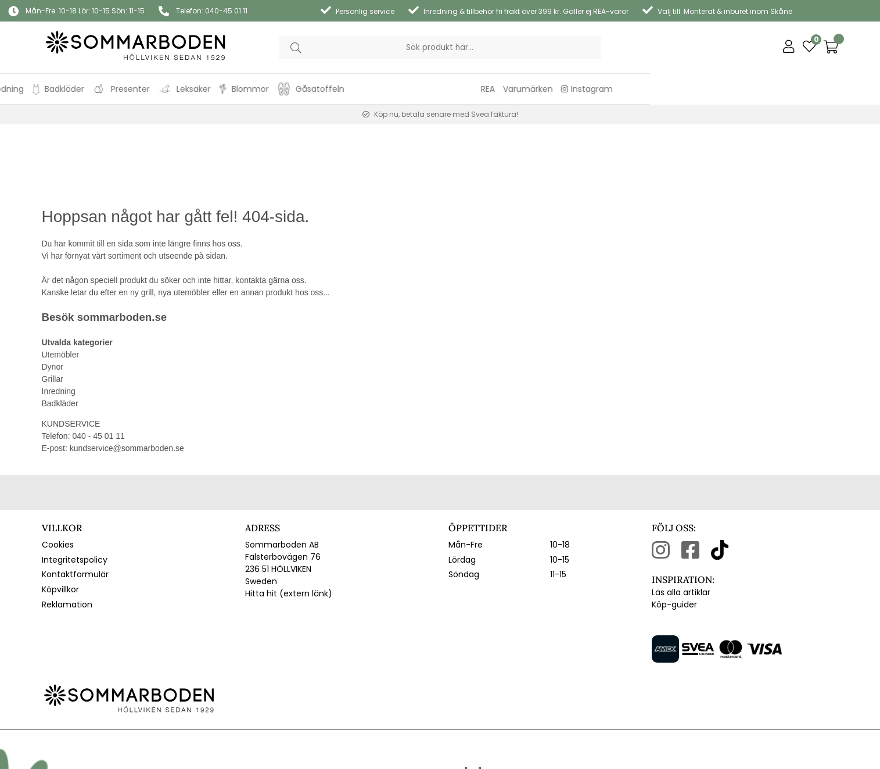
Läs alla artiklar (681, 522)
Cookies (58, 474)
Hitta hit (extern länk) (288, 523)
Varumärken (758, 89)
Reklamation (67, 534)
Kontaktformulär (75, 504)
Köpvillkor (60, 519)
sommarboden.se (122, 247)
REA (718, 89)
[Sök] (440, 47)
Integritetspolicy (74, 489)
